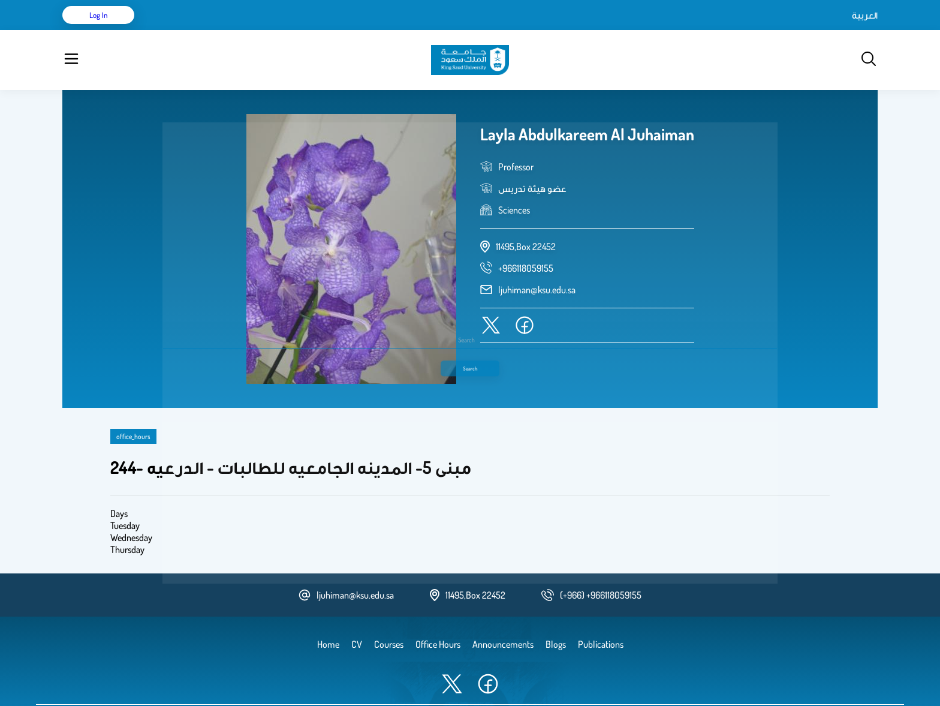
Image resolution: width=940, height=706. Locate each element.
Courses (287, 30)
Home (169, 30)
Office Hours (442, 30)
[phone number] (525, 238)
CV (197, 30)
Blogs (324, 30)
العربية (763, 30)
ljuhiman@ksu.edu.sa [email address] (537, 260)
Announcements (377, 30)
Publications (238, 30)
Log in (833, 30)
